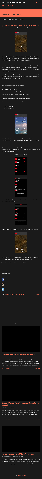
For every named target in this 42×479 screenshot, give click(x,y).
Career (3, 5)
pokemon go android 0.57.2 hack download (18, 454)
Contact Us (10, 5)
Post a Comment (9, 468)
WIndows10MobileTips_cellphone (13, 294)
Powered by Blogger (21, 475)
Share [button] (37, 294)
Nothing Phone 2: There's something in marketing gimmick (20, 404)
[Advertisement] (21, 309)
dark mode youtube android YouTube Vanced (18, 354)
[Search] (36, 2)
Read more (37, 368)
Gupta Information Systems (13, 2)
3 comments (8, 419)
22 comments (8, 368)
